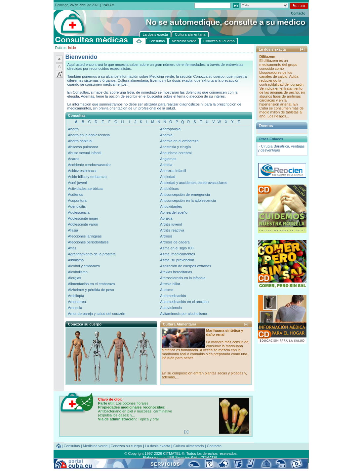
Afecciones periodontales (88, 242)
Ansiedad (167, 177)
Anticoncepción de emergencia (185, 194)
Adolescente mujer (83, 218)
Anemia (166, 135)
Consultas (72, 446)
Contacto (298, 13)
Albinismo (76, 260)
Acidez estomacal (82, 171)
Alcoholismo (78, 272)
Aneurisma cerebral (175, 153)
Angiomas (168, 159)
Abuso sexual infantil (84, 153)
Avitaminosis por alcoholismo (183, 314)
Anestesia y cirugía (175, 147)
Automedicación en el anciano (184, 302)
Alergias (74, 278)
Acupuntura (77, 200)
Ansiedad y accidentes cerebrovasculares (193, 183)
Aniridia (166, 165)
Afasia (73, 230)
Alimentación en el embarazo (91, 284)
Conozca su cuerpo (126, 446)
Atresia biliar (170, 284)
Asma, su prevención (177, 260)
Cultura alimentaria (188, 446)
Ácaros (73, 159)
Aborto (73, 129)
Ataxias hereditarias (176, 272)
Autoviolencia (170, 308)
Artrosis (166, 236)
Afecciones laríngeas (85, 236)
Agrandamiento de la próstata (92, 254)
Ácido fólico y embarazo (87, 177)
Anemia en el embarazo (179, 141)
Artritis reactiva (172, 230)
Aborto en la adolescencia (89, 135)
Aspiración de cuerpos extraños (185, 266)
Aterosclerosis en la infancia (182, 278)
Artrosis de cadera (174, 242)
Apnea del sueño (173, 212)
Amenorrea (77, 302)
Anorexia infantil (173, 171)
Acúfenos (75, 194)
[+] (246, 324)
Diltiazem (267, 57)
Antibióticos (169, 189)
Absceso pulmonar (83, 147)
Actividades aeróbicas (85, 189)
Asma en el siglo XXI (177, 248)
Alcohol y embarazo (84, 266)
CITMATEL (209, 457)
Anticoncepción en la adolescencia (188, 200)
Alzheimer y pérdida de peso (91, 290)
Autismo (166, 290)
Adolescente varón (83, 224)
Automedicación (173, 296)
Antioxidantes (171, 206)
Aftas (72, 248)
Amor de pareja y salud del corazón (96, 314)
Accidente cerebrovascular (89, 165)
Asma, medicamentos (177, 254)
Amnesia (75, 308)
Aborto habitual (80, 141)
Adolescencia (79, 212)
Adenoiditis (77, 206)
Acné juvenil (78, 183)
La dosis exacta (157, 446)
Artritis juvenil (170, 224)
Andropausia (170, 129)
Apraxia (166, 218)
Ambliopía (76, 296)
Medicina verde (95, 446)
